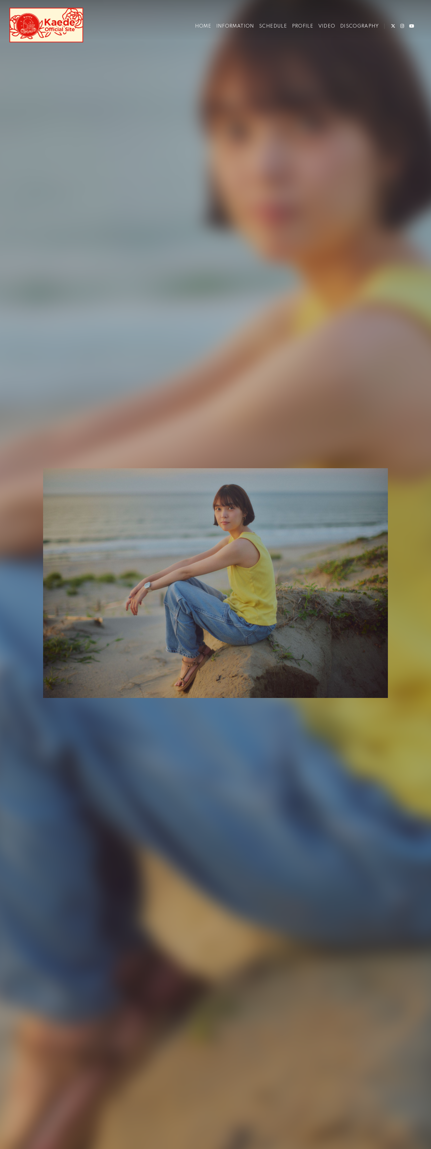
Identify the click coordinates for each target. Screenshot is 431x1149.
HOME (203, 26)
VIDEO (326, 26)
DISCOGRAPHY (359, 26)
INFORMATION (235, 26)
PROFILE (302, 26)
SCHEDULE (273, 26)
